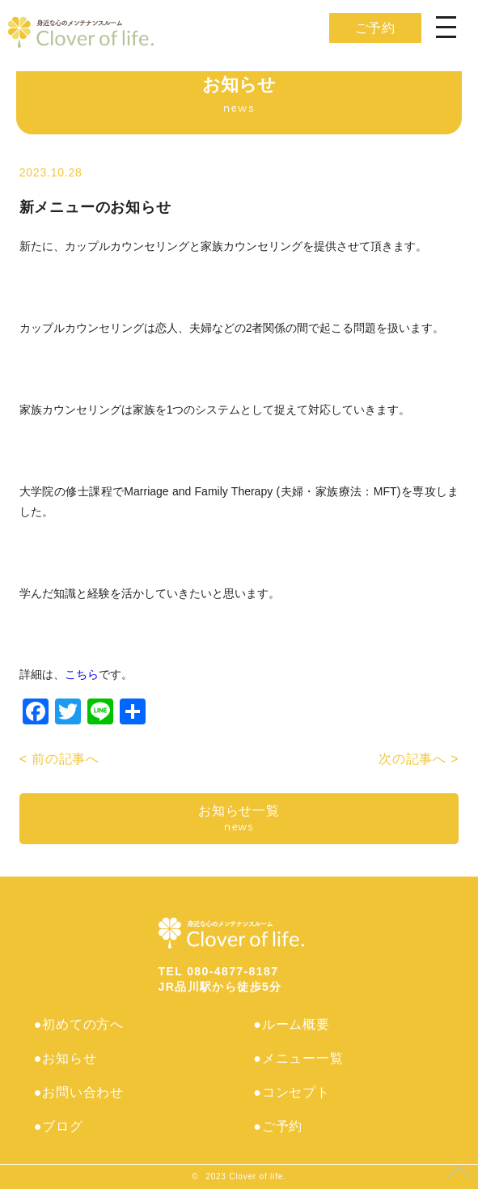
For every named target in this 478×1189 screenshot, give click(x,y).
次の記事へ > (419, 759)
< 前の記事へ (59, 759)
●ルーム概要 (291, 1024)
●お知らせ (65, 1058)
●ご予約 (277, 1126)
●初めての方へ (79, 1024)
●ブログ (58, 1126)
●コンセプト (291, 1092)
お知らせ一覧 (239, 819)
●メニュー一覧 (298, 1058)
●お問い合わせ (79, 1092)
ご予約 (375, 28)
